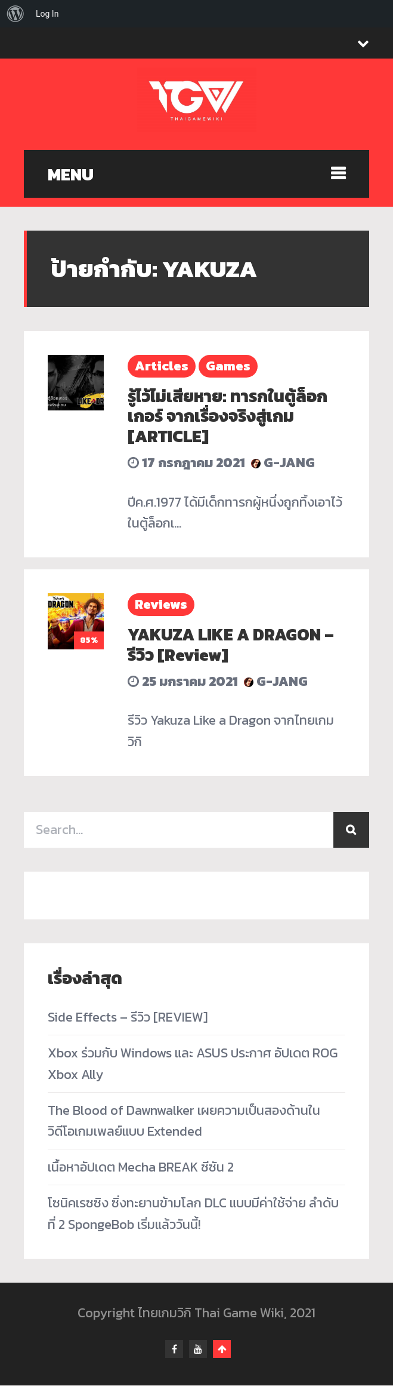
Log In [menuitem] (47, 14)
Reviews (161, 604)
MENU (71, 174)
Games (228, 366)
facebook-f (174, 1350)
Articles (161, 366)
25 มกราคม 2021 (183, 681)
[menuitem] (15, 13)
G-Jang (283, 463)
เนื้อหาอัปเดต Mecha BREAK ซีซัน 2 (141, 1167)
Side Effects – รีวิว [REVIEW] (128, 1017)
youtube (198, 1350)
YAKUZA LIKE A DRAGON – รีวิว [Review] (231, 644)
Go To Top (222, 1350)
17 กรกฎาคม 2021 (186, 463)
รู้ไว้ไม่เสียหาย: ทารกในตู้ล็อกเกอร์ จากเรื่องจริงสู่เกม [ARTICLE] (227, 416)
